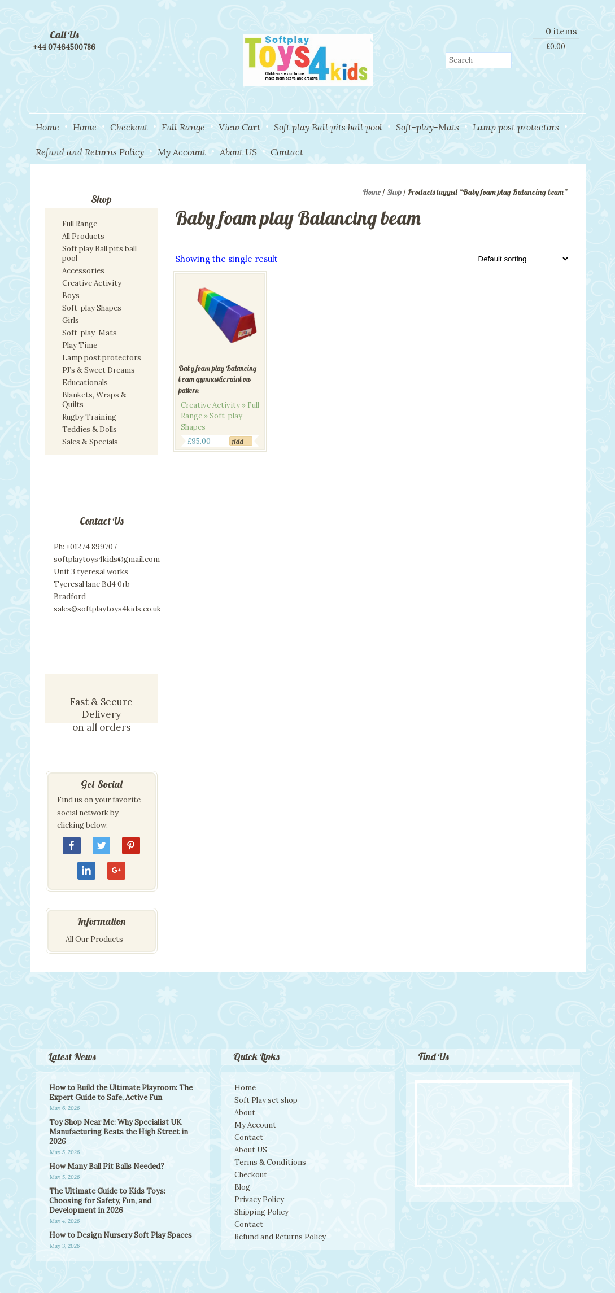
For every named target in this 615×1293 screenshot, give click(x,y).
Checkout (129, 127)
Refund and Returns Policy (90, 152)
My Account (182, 152)
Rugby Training (89, 417)
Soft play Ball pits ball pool (328, 127)
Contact (287, 152)
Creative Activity (91, 283)
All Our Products (94, 939)
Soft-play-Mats (427, 127)
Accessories (83, 271)
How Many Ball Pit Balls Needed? (106, 1166)
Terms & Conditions (270, 1162)
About (244, 1112)
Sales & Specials (90, 442)
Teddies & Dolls (89, 429)
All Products (83, 236)
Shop (394, 192)
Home (47, 127)
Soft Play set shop (266, 1100)
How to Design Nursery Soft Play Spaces (120, 1235)
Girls (70, 320)
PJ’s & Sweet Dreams (98, 370)
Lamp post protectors (516, 127)
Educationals (85, 382)
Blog (242, 1187)
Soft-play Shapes (91, 308)
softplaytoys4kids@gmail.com (107, 559)
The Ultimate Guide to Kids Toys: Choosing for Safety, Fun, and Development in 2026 (107, 1200)
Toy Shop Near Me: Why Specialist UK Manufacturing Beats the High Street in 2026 (118, 1131)
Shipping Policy (261, 1212)
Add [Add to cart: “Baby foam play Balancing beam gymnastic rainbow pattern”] (237, 441)
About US (238, 152)
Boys (71, 295)
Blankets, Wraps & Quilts (94, 399)
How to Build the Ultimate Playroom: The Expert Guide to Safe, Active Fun (121, 1092)
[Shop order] (523, 259)
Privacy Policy (259, 1199)
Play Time (79, 345)
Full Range (183, 127)
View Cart (239, 127)
